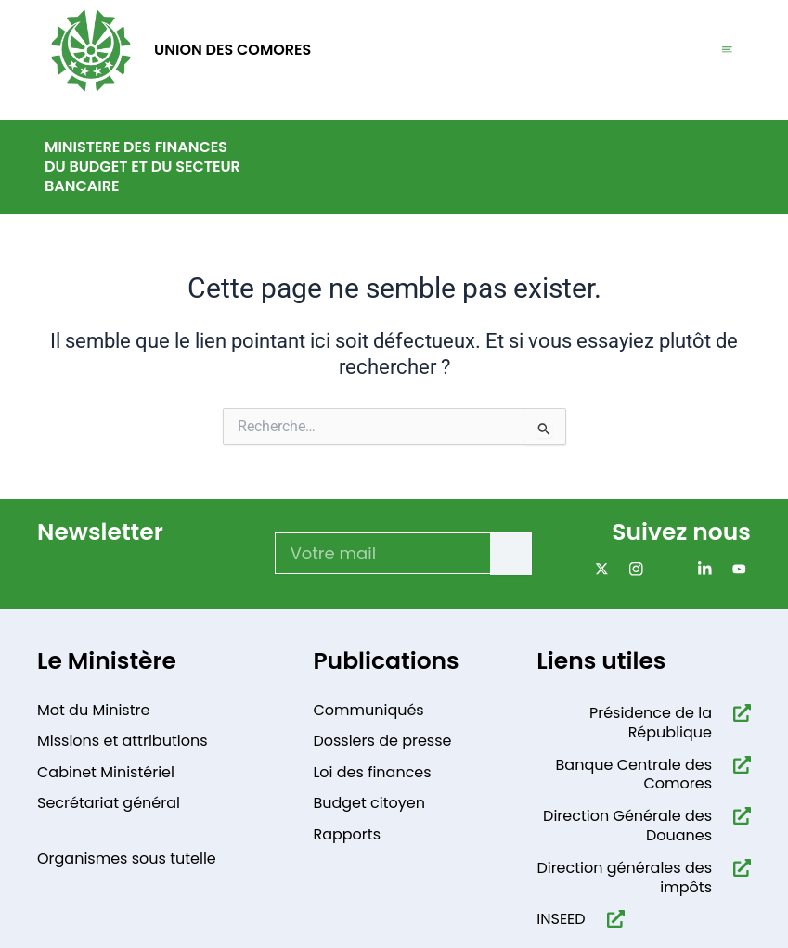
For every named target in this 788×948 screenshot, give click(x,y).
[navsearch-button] (731, 164)
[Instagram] (632, 569)
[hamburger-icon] (727, 50)
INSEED (560, 918)
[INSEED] (612, 919)
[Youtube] (735, 569)
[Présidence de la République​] (738, 713)
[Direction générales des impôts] (738, 868)
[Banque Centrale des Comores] (738, 765)
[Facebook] (667, 569)
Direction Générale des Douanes (627, 825)
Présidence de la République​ (650, 722)
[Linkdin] (701, 569)
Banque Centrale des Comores (634, 774)
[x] (598, 569)
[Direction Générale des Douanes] (738, 816)
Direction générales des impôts (624, 877)
